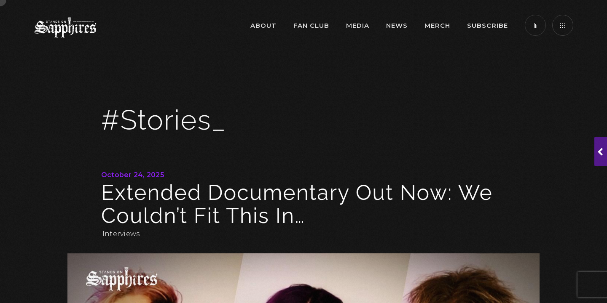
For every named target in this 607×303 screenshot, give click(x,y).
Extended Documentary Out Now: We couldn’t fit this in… (297, 204)
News (397, 25)
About (263, 25)
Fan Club (311, 25)
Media (357, 25)
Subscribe (487, 25)
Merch (437, 25)
